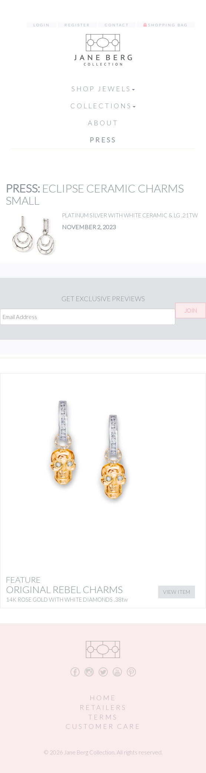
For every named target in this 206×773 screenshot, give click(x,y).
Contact (117, 25)
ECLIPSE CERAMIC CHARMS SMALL (95, 194)
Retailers (103, 707)
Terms (103, 717)
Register (77, 25)
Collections (103, 106)
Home (103, 698)
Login (41, 25)
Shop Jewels (103, 89)
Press (103, 140)
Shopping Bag (168, 25)
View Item (176, 592)
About (103, 123)
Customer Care (103, 726)
